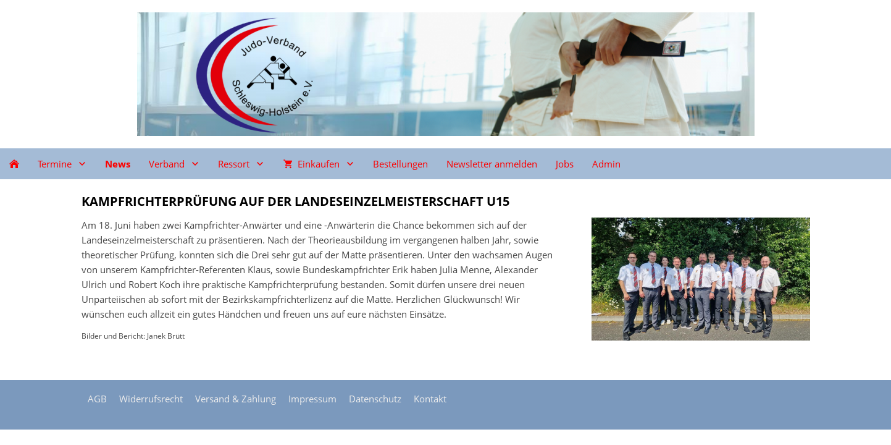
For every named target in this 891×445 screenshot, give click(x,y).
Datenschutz (375, 398)
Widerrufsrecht (151, 398)
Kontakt (430, 398)
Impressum (312, 398)
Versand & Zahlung (235, 398)
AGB (97, 398)
